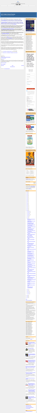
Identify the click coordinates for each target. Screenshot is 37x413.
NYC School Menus (28, 408)
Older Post (22, 65)
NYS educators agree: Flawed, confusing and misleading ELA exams (31, 355)
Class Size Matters (33, 186)
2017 (27, 202)
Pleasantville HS (12, 52)
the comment (4, 20)
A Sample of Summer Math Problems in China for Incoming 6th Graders (32, 397)
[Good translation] (16, 4)
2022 (27, 196)
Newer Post (2, 65)
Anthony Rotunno (4, 52)
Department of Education (5, 33)
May (27, 289)
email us (30, 188)
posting (7, 36)
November (28, 212)
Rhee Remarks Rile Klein (30, 236)
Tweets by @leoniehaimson (29, 300)
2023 (27, 195)
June (27, 218)
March (28, 291)
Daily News (14, 24)
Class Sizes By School (28, 405)
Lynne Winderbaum (8, 52)
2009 (27, 295)
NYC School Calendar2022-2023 (29, 407)
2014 (27, 205)
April (27, 290)
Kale (2, 59)
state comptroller (15, 52)
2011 (27, 209)
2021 (27, 197)
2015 (27, 204)
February (28, 292)
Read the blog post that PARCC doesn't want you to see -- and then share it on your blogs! (31, 361)
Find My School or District (29, 406)
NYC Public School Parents (8, 14)
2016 (27, 203)
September (28, 214)
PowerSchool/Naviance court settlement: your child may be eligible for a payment (31, 384)
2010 (27, 210)
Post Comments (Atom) (7, 68)
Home (12, 65)
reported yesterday (4, 22)
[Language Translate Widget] (30, 338)
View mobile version (12, 66)
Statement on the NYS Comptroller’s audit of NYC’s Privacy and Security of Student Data (30, 367)
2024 (27, 194)
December (28, 211)
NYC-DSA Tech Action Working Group (30, 105)
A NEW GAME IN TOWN (31, 348)
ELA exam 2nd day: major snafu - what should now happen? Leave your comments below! (31, 390)
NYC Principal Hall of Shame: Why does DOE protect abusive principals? (32, 343)
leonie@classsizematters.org (29, 411)
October (28, 213)
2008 (27, 296)
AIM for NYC (28, 106)
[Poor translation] (19, 4)
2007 (27, 297)
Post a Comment (3, 64)
